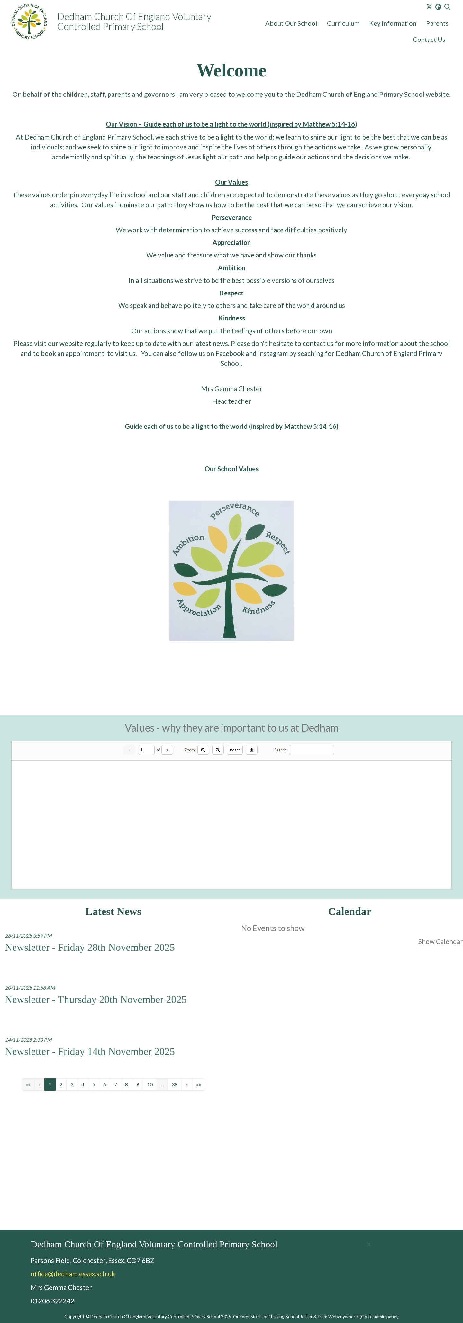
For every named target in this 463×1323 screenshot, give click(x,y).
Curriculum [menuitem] (343, 23)
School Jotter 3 (301, 1316)
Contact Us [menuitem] (429, 39)
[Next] (167, 750)
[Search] (311, 750)
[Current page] (147, 750)
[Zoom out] (218, 750)
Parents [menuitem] (437, 23)
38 (174, 1085)
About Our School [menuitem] (291, 23)
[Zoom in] (203, 750)
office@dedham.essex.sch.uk (73, 1274)
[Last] (198, 1085)
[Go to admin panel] (379, 1316)
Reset (235, 749)
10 (150, 1085)
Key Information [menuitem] (392, 23)
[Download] (252, 750)
